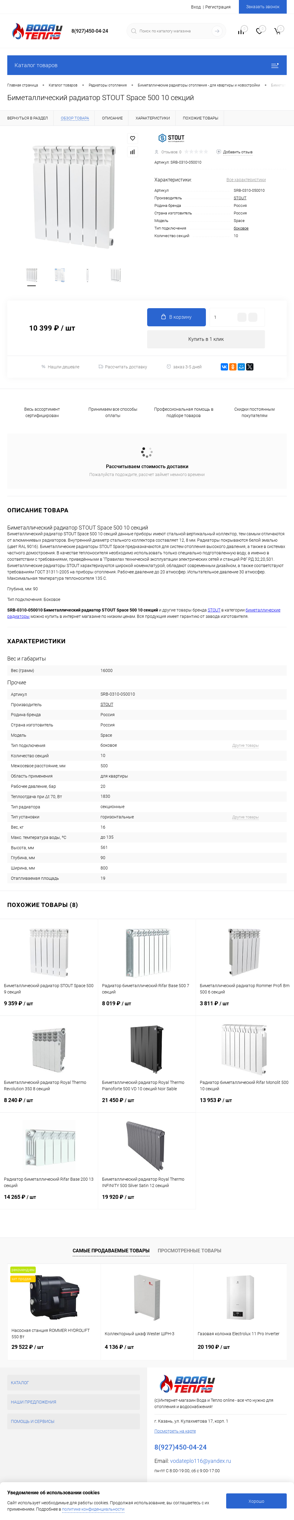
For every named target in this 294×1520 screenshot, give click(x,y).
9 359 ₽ (49, 1008)
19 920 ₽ (147, 1201)
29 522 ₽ (28, 1347)
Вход (196, 7)
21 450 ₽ (147, 1104)
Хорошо (256, 1501)
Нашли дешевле (60, 366)
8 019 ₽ (147, 1008)
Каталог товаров (147, 65)
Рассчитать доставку (122, 366)
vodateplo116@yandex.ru (200, 1461)
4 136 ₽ (119, 1347)
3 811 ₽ (245, 1008)
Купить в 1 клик (206, 339)
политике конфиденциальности (93, 1509)
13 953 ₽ (245, 1104)
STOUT (240, 198)
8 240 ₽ (49, 1104)
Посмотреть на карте (175, 1431)
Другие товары (245, 745)
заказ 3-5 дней (184, 366)
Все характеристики (246, 179)
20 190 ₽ (214, 1347)
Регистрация (218, 7)
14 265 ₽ (49, 1201)
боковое (241, 228)
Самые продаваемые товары (111, 1251)
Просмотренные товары (189, 1251)
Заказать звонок (262, 6)
